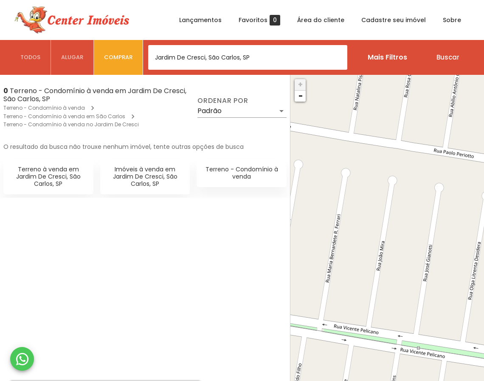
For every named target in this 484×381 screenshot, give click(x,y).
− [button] (300, 96)
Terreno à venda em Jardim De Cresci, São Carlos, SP (48, 176)
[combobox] (247, 57)
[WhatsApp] (22, 359)
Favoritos (259, 20)
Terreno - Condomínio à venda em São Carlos (64, 116)
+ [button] (300, 84)
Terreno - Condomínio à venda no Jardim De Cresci (71, 124)
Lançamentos (200, 20)
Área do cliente (320, 20)
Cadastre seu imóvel (393, 20)
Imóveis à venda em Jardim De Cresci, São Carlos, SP (145, 176)
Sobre (452, 20)
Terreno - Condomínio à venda (44, 107)
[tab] (30, 57)
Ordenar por (222, 100)
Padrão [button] (209, 111)
